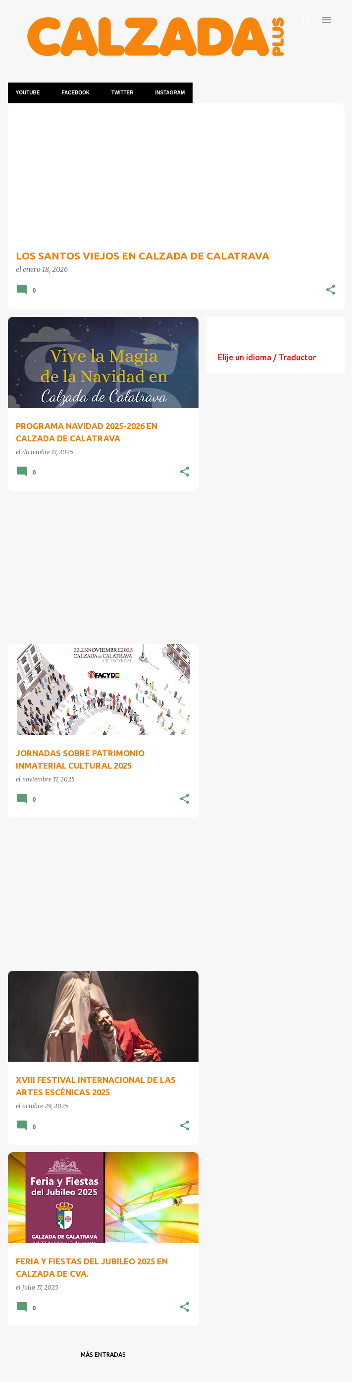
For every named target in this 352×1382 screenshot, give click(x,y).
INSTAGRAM (170, 92)
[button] (331, 290)
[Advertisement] (99, 567)
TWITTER (122, 92)
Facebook (75, 92)
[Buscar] (307, 20)
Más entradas (103, 1354)
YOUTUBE (28, 92)
